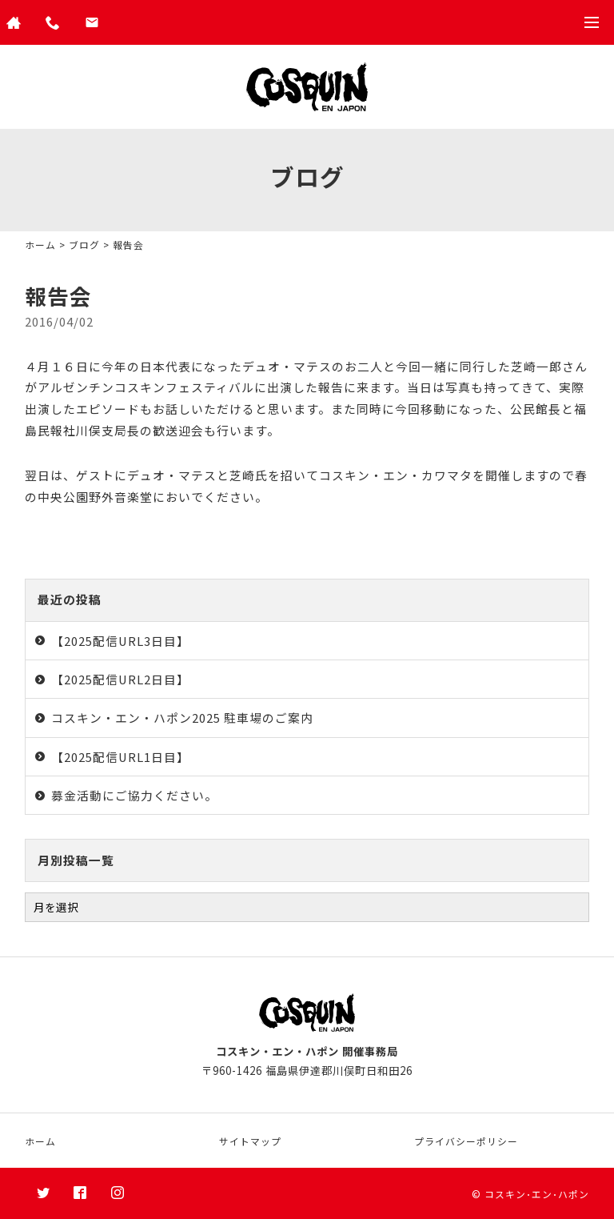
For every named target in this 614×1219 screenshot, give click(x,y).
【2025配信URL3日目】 (120, 640)
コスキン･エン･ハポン (536, 1194)
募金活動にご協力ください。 (134, 795)
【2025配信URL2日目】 (120, 679)
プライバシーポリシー (466, 1141)
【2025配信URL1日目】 (120, 756)
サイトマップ (250, 1141)
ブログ (84, 244)
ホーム (40, 244)
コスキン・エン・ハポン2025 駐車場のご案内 (182, 717)
